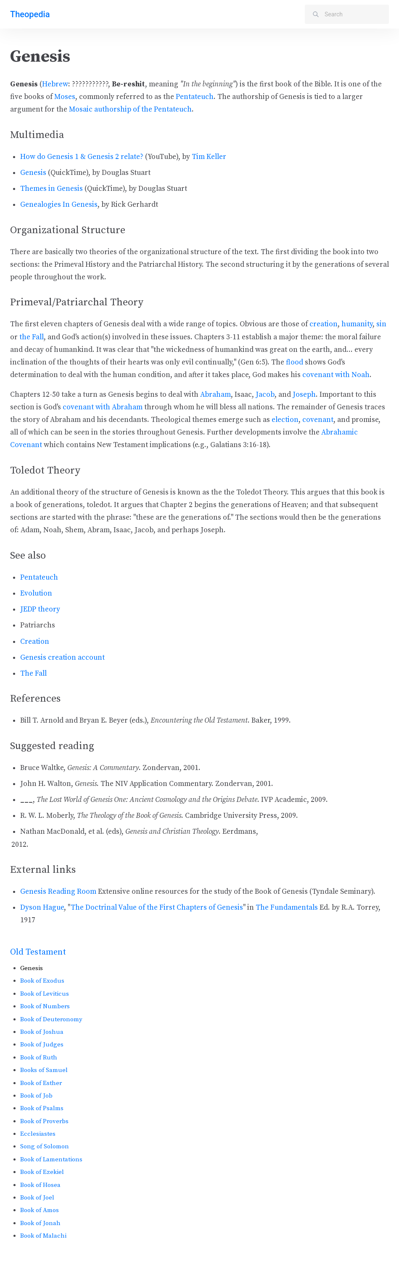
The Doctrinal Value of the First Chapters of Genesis (157, 907)
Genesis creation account (62, 657)
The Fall (33, 673)
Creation (34, 641)
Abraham (215, 394)
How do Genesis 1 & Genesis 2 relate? (81, 156)
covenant (317, 419)
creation (323, 324)
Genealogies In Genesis (59, 204)
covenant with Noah (336, 375)
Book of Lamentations (51, 1159)
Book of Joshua (41, 1032)
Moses (64, 96)
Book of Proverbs (44, 1121)
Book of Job (36, 1096)
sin (381, 324)
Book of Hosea (40, 1185)
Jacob (265, 394)
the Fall (31, 337)
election (285, 419)
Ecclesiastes (37, 1134)
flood (294, 362)
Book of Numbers (45, 1006)
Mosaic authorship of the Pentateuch (130, 109)
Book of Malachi (43, 1236)
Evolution (36, 593)
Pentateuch (195, 96)
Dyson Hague (42, 907)
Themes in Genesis (51, 188)
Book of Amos (39, 1210)
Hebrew (55, 84)
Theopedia (30, 14)
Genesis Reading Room (58, 891)
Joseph (304, 394)
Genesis (33, 172)
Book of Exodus (42, 981)
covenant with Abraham (103, 407)
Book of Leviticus (44, 994)
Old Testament (38, 952)
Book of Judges (41, 1045)
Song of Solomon (44, 1146)
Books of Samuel (44, 1070)
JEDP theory (40, 609)
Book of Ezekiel (42, 1172)
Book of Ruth (38, 1058)
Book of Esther (41, 1083)
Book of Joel (37, 1198)
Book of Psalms (41, 1108)
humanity (357, 324)
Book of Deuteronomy (51, 1019)
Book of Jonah (40, 1223)
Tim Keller (209, 156)
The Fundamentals (287, 907)
